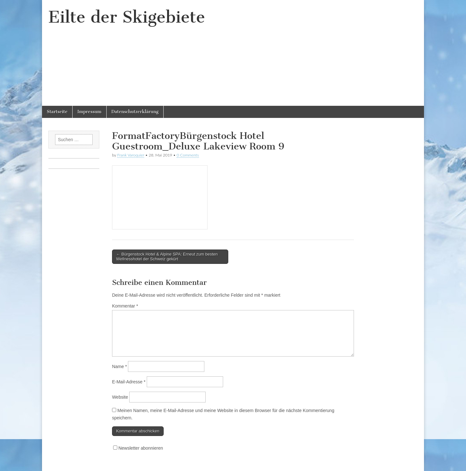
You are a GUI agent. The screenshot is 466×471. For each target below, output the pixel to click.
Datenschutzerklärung (135, 111)
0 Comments (188, 155)
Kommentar (125, 305)
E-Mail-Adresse (128, 381)
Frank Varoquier (130, 155)
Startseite (57, 111)
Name (119, 366)
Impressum (89, 111)
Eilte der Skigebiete (126, 17)
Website (120, 397)
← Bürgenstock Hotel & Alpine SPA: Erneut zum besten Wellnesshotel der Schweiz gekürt (167, 257)
